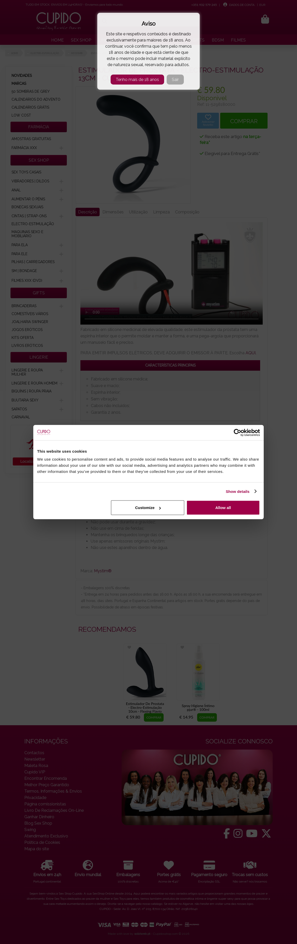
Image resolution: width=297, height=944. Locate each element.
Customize (148, 507)
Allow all (223, 507)
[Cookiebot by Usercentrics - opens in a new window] (237, 432)
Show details (238, 491)
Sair (175, 79)
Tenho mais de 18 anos (137, 79)
